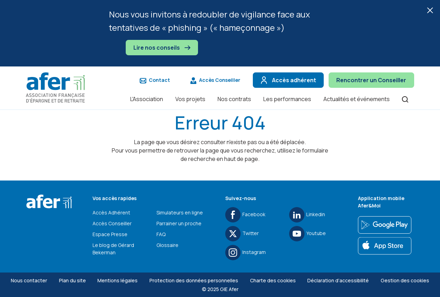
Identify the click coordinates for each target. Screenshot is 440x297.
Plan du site (72, 280)
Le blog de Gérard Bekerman (113, 249)
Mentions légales (117, 280)
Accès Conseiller (215, 80)
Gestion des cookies (405, 280)
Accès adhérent (287, 80)
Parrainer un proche (178, 223)
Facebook (245, 214)
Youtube (307, 233)
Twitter (242, 233)
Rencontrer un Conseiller (371, 80)
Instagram (245, 252)
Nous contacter (29, 280)
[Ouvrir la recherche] (405, 99)
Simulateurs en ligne (179, 212)
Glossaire (167, 245)
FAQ (161, 234)
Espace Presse (110, 234)
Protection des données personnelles (193, 280)
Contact (155, 80)
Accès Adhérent (111, 212)
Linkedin (307, 214)
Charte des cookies (273, 280)
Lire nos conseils (161, 47)
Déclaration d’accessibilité (338, 280)
